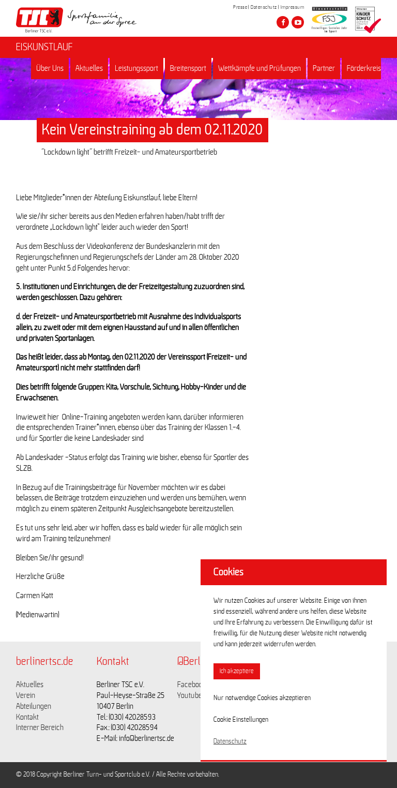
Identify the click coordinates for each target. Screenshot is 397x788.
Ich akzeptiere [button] (237, 671)
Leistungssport (136, 68)
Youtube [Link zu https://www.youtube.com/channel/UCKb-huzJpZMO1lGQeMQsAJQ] (189, 695)
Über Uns (50, 68)
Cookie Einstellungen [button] (240, 719)
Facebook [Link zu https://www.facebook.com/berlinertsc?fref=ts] (191, 684)
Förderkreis (364, 68)
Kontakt (27, 717)
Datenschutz (264, 7)
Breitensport (188, 68)
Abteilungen (33, 706)
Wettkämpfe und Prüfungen (259, 68)
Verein (25, 695)
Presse (240, 7)
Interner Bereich (40, 727)
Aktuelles (89, 68)
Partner (324, 68)
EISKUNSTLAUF (44, 47)
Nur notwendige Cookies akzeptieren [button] (262, 698)
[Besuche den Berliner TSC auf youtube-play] (298, 22)
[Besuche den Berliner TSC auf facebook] (283, 22)
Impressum (292, 7)
